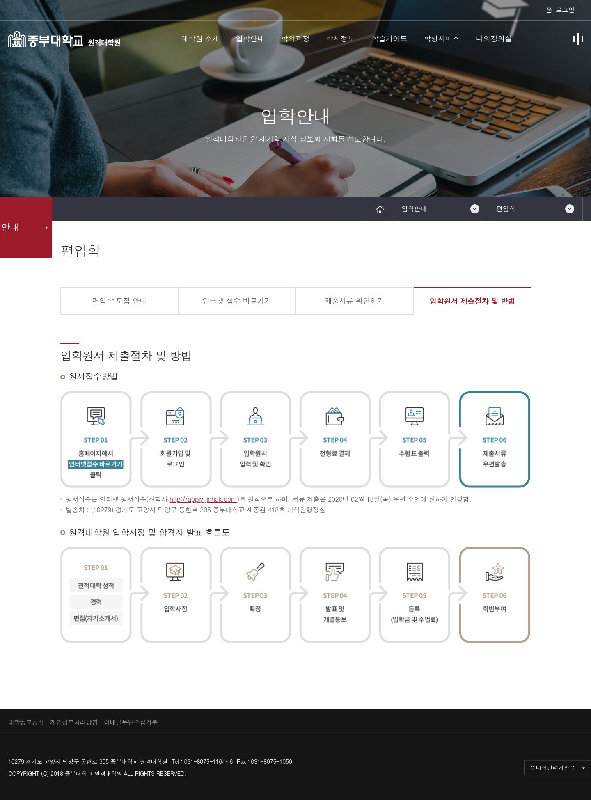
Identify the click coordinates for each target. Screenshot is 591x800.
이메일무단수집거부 (131, 722)
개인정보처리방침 (74, 722)
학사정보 (340, 38)
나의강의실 (494, 38)
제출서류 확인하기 (354, 300)
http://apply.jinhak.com (203, 499)
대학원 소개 (200, 38)
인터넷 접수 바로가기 (236, 300)
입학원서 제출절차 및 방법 (472, 301)
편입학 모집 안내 (119, 300)
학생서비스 (442, 38)
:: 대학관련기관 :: (553, 767)
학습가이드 (389, 38)
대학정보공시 (26, 722)
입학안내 (250, 38)
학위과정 (295, 38)
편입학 (505, 208)
